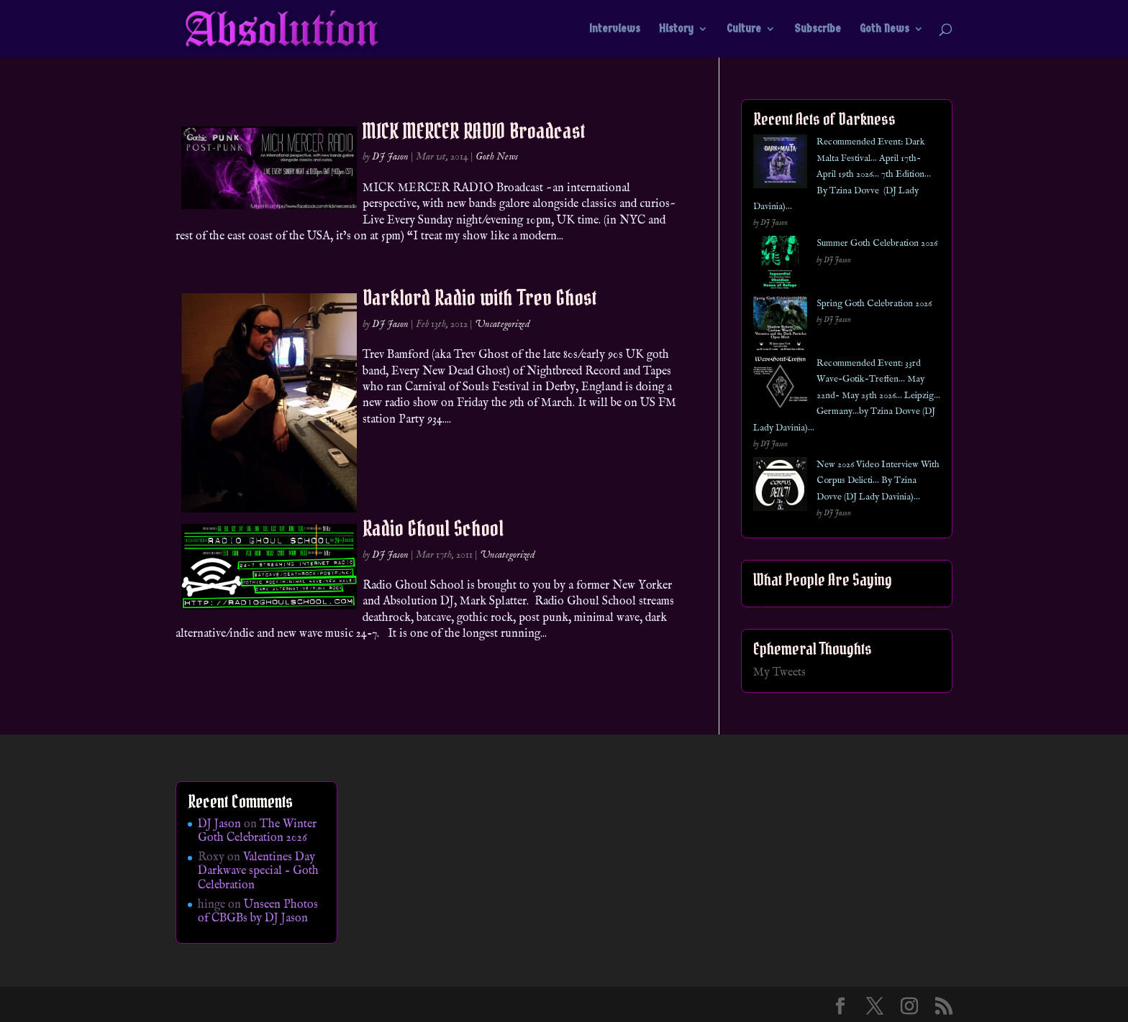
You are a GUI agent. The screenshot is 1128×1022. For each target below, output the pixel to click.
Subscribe (817, 29)
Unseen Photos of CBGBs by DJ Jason (258, 912)
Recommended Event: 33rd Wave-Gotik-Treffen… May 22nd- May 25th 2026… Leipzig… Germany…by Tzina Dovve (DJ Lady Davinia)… (846, 395)
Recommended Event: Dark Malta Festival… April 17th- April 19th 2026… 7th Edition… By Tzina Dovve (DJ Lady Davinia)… (842, 174)
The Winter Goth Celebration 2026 (257, 831)
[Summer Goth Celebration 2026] (780, 265)
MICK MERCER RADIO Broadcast (474, 130)
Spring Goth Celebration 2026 (874, 304)
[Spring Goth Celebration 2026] (780, 326)
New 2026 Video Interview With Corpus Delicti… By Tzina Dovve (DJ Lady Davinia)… (878, 481)
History (676, 29)
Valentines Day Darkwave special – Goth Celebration (258, 871)
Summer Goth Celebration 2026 (877, 243)
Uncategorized (502, 324)
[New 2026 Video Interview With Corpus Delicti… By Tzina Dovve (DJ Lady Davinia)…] (780, 487)
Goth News (884, 29)
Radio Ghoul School (433, 528)
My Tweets (779, 673)
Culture (744, 29)
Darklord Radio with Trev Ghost (479, 297)
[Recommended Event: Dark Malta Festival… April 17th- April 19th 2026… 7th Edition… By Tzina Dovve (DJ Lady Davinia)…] (780, 164)
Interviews (614, 29)
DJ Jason (390, 156)
